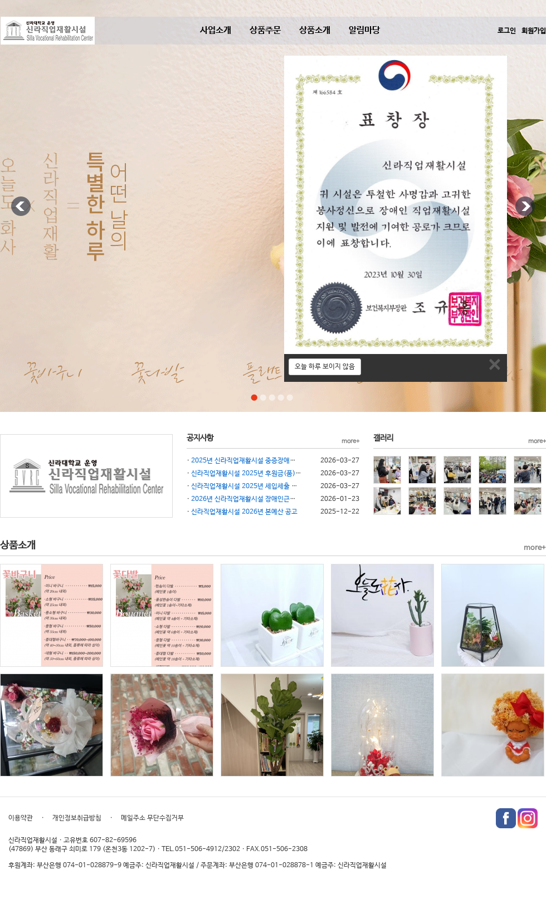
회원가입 (533, 31)
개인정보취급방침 (76, 818)
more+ (350, 441)
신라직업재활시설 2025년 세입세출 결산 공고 (254, 486)
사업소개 (215, 30)
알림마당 (364, 30)
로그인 (507, 31)
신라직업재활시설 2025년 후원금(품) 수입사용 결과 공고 (270, 474)
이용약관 (20, 818)
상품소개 (314, 30)
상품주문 (265, 30)
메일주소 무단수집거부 (152, 818)
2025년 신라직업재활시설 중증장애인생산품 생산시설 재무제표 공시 (286, 461)
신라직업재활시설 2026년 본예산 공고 (244, 512)
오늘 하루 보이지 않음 (325, 367)
